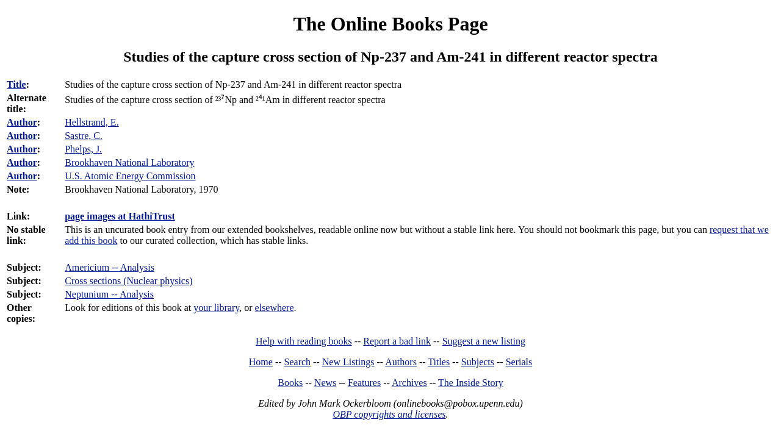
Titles (439, 362)
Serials (519, 362)
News (325, 382)
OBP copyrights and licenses (389, 414)
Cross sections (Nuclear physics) (128, 281)
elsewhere (274, 307)
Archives (409, 382)
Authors (401, 362)
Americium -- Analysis (109, 267)
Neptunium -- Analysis (109, 294)
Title (16, 84)
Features (364, 382)
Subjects (477, 362)
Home (261, 362)
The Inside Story (470, 382)
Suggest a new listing (483, 341)
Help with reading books (304, 341)
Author (22, 122)
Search (297, 362)
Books (290, 382)
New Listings (348, 362)
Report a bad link (397, 341)
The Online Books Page (390, 24)
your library (216, 307)
